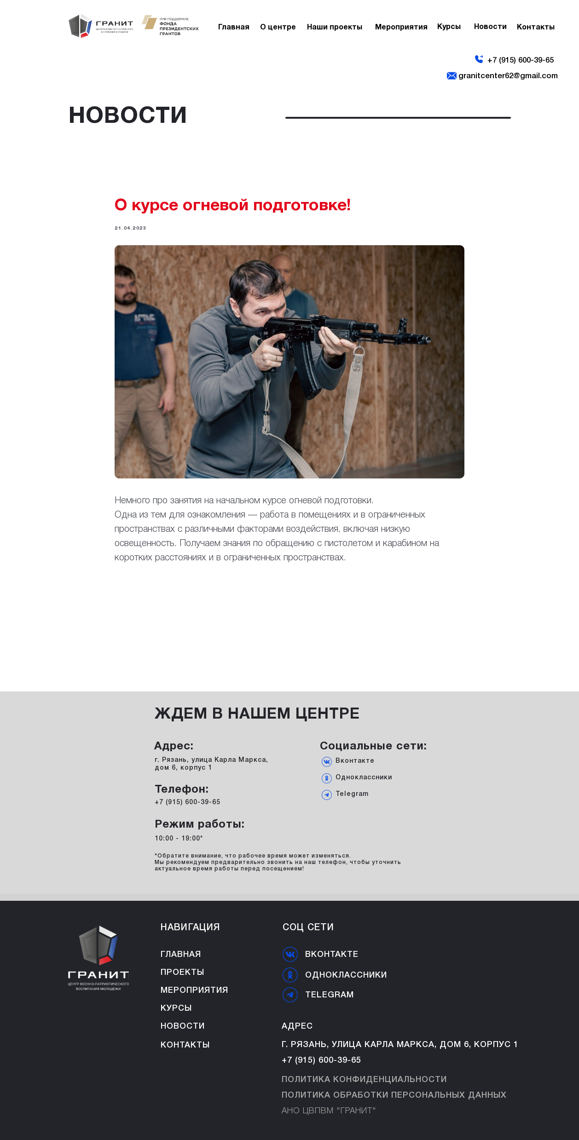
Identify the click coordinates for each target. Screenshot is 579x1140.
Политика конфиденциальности (364, 1079)
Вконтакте (355, 761)
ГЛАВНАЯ (181, 954)
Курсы (176, 1008)
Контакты (185, 1045)
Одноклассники (364, 778)
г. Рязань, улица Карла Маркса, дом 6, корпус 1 (400, 1044)
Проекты (182, 972)
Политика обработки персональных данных (394, 1095)
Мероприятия (194, 990)
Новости (183, 1026)
